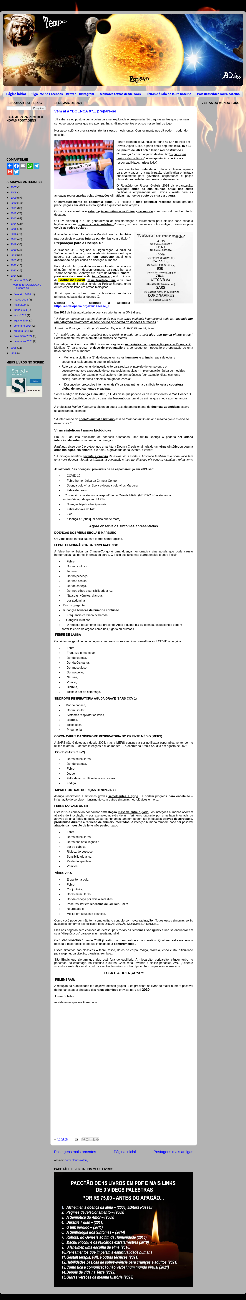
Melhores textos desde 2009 (120, 94)
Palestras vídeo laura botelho (218, 94)
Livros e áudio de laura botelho (169, 94)
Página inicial (16, 94)
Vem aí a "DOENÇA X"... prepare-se (85, 111)
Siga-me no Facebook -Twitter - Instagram (62, 94)
